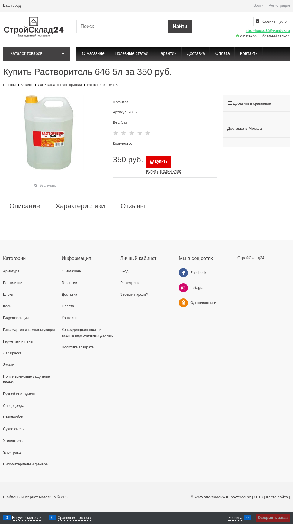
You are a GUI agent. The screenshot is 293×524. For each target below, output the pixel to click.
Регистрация (279, 5)
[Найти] (180, 27)
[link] (255, 128)
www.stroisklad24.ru (212, 497)
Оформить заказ (273, 518)
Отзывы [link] (133, 206)
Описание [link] (24, 206)
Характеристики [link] (80, 206)
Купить (161, 161)
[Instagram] (183, 287)
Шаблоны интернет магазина (29, 497)
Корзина (235, 517)
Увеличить (48, 185)
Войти (258, 5)
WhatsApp (246, 36)
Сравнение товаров (74, 517)
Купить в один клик (163, 171)
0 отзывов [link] (120, 102)
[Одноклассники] (183, 302)
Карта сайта (277, 497)
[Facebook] (183, 272)
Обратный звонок (274, 36)
